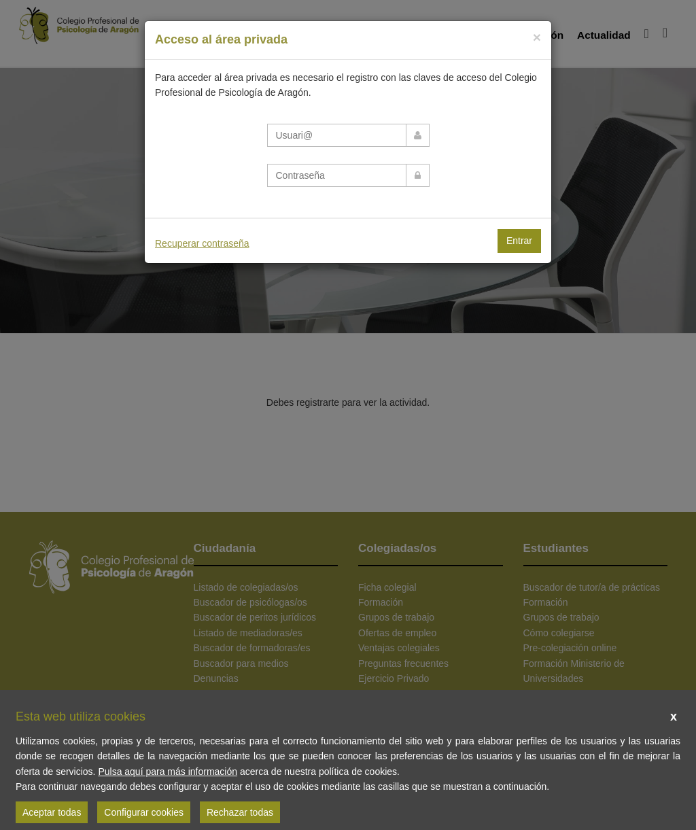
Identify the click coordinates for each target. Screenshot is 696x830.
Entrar (519, 240)
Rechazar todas (240, 812)
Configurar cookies (144, 812)
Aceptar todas (51, 812)
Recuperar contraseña (202, 243)
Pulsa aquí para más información (167, 771)
